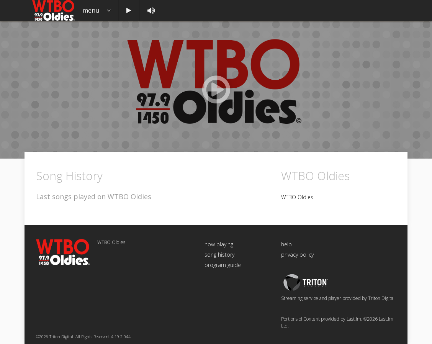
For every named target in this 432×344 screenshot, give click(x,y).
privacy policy (297, 254)
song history (219, 254)
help (286, 244)
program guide (223, 265)
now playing (219, 244)
